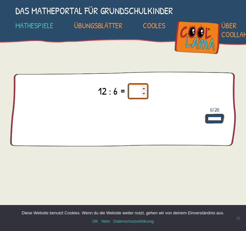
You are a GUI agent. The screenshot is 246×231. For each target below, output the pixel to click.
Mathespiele (34, 25)
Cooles (154, 25)
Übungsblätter (98, 25)
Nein (106, 221)
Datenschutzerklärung (133, 221)
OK (95, 221)
